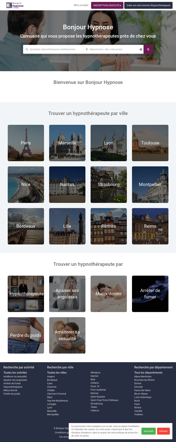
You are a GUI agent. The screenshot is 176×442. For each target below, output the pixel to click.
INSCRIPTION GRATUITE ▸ (107, 5)
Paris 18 (95, 386)
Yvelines (138, 414)
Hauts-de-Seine (142, 390)
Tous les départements (148, 372)
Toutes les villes (57, 372)
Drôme (137, 383)
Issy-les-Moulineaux (57, 400)
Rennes (94, 393)
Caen (50, 383)
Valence (95, 410)
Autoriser (148, 431)
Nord (137, 400)
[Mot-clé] (53, 49)
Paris (137, 404)
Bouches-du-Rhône (144, 380)
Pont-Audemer (98, 389)
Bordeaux (52, 380)
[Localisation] (113, 49)
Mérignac (96, 372)
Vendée (138, 411)
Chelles (51, 390)
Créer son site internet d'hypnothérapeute (148, 5)
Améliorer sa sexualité (15, 376)
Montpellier (53, 414)
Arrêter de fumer (12, 383)
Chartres (51, 386)
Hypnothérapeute (12, 386)
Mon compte (81, 5)
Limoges (51, 404)
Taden (94, 407)
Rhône (137, 407)
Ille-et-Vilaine (141, 393)
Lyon (49, 407)
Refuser (163, 431)
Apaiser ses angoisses (15, 380)
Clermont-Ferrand (56, 393)
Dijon (49, 397)
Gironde (138, 386)
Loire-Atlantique (142, 397)
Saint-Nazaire (98, 396)
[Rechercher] (148, 49)
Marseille (52, 411)
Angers (51, 376)
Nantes (94, 376)
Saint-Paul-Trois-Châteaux (104, 400)
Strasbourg (97, 403)
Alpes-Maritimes (142, 376)
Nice (93, 379)
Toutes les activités (15, 372)
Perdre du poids (11, 393)
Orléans (95, 382)
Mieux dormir (10, 390)
